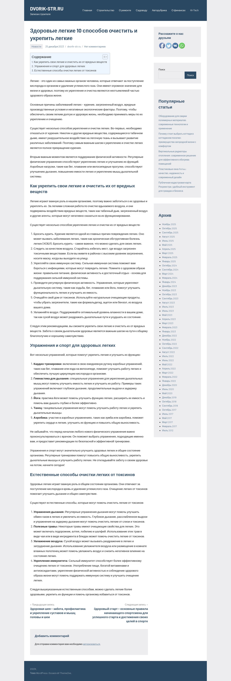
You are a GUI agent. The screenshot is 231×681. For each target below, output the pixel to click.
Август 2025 (168, 236)
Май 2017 (167, 418)
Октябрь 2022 (169, 343)
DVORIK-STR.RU (48, 8)
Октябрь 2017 (169, 409)
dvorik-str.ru (74, 46)
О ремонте (125, 10)
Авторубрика (159, 10)
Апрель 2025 (169, 249)
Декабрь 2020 (169, 385)
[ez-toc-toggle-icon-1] (103, 56)
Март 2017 (167, 422)
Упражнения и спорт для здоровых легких (59, 66)
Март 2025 (167, 253)
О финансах (178, 10)
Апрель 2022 (169, 368)
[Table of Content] (105, 56)
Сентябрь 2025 (170, 232)
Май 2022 (167, 364)
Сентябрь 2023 (170, 298)
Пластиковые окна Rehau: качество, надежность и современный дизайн (172, 173)
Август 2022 (168, 352)
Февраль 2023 (169, 327)
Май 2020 (167, 393)
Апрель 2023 (169, 319)
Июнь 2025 (168, 240)
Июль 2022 (168, 356)
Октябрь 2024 (169, 265)
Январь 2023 (169, 331)
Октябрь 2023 (169, 294)
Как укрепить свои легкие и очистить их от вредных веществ (70, 61)
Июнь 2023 (168, 310)
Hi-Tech (194, 10)
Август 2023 (168, 302)
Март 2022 (167, 372)
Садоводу (141, 10)
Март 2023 (167, 323)
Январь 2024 (169, 281)
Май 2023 (167, 314)
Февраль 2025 (169, 257)
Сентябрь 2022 (170, 347)
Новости (36, 46)
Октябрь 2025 (169, 228)
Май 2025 (167, 244)
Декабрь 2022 (169, 335)
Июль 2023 (168, 306)
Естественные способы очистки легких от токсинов (65, 70)
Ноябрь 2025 (169, 224)
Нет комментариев (95, 46)
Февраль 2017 (169, 426)
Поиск (162, 69)
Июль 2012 (167, 430)
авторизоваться (91, 644)
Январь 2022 (169, 380)
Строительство (105, 10)
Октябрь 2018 (169, 401)
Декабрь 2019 (169, 397)
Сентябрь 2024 (170, 269)
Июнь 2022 (168, 360)
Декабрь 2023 (169, 286)
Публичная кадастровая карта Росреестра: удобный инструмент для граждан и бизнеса (177, 186)
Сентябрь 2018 (170, 405)
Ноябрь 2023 (169, 290)
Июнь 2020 (168, 389)
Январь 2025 (169, 261)
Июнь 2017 (167, 413)
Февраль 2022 (169, 376)
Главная (87, 10)
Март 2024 (167, 273)
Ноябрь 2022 (169, 339)
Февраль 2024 (169, 277)
